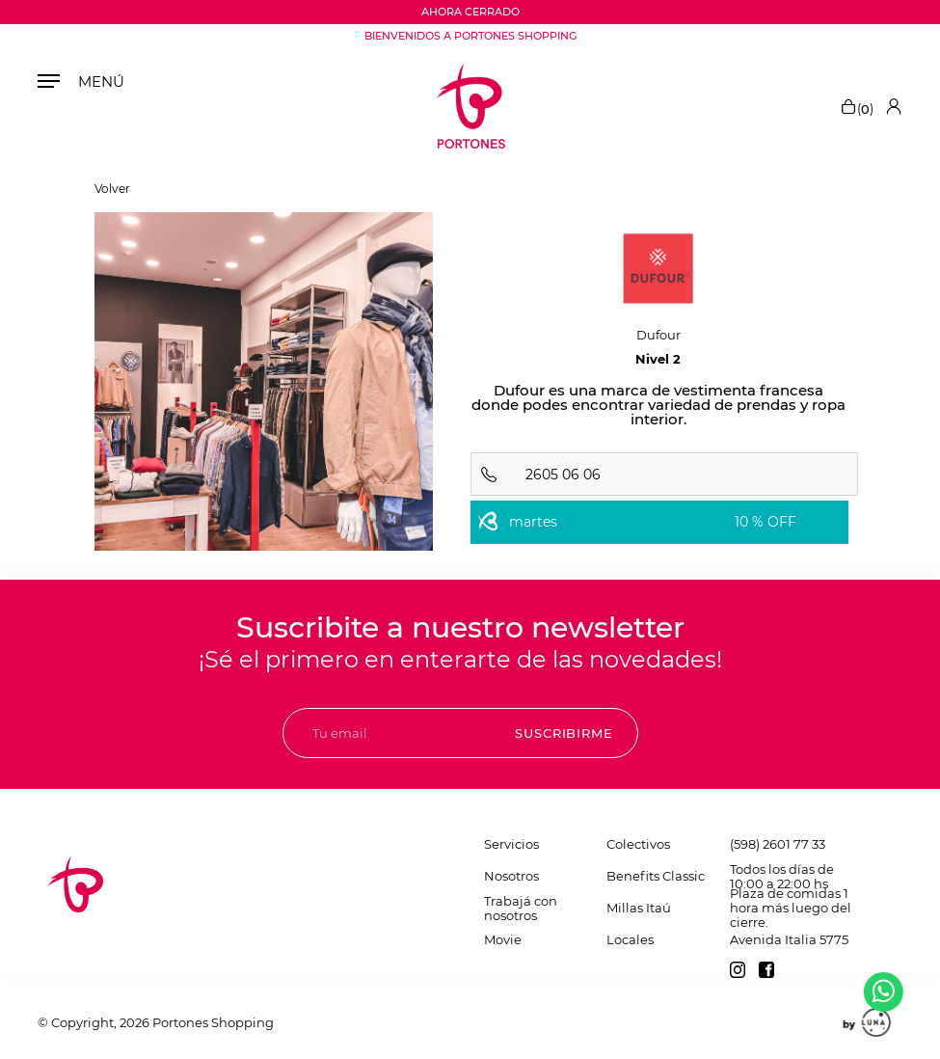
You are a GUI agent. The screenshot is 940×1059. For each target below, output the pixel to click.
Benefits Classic (655, 875)
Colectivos (638, 844)
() (856, 106)
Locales (630, 939)
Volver (112, 189)
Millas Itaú (638, 907)
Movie (503, 939)
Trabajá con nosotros (520, 908)
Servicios (511, 844)
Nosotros (511, 875)
